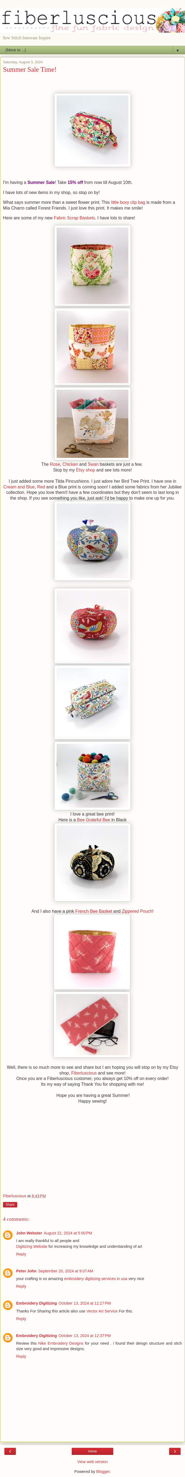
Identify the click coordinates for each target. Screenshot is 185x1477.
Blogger (103, 1471)
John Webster (29, 1233)
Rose (55, 464)
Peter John (26, 1271)
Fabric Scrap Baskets (74, 218)
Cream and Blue (18, 487)
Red (41, 487)
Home (92, 1451)
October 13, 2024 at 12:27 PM (85, 1303)
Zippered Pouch (137, 911)
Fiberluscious (84, 1073)
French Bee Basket (93, 911)
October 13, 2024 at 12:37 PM (85, 1335)
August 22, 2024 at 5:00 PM (68, 1233)
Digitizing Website (31, 1246)
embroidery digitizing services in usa (96, 1278)
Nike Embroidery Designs (60, 1343)
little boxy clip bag (128, 202)
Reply (21, 1254)
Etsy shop (85, 470)
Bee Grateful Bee (93, 819)
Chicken (70, 464)
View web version (92, 1462)
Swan (93, 464)
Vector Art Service (102, 1311)
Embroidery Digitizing (36, 1303)
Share (10, 1205)
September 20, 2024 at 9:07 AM (65, 1271)
